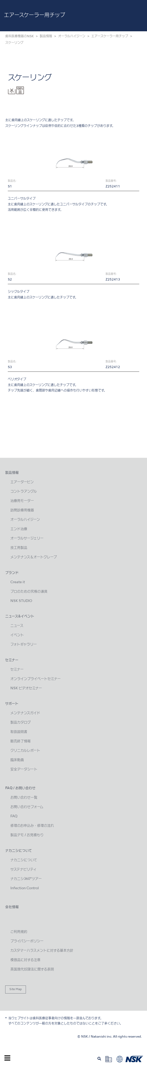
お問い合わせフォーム (26, 807)
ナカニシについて (23, 860)
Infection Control (24, 888)
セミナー (17, 669)
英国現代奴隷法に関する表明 (32, 969)
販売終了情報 (20, 741)
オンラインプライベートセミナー (35, 679)
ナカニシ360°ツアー (26, 879)
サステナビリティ (23, 869)
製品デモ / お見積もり (27, 835)
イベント (17, 635)
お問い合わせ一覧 (23, 797)
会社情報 (12, 907)
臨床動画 (17, 760)
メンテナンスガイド (25, 713)
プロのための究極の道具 (28, 591)
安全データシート (23, 769)
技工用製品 (18, 548)
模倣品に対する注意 (25, 960)
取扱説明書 (18, 732)
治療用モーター (22, 501)
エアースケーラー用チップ (109, 36)
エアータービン (22, 482)
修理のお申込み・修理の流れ (32, 825)
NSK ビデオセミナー (26, 688)
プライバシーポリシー (27, 941)
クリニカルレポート (25, 750)
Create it (17, 582)
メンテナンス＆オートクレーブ (33, 557)
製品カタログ (20, 722)
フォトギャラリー (23, 644)
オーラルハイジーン (71, 36)
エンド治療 (18, 529)
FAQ (13, 816)
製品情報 (46, 36)
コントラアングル (23, 491)
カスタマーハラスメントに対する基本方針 (41, 950)
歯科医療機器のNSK (19, 36)
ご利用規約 (18, 932)
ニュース (16, 626)
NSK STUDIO (21, 601)
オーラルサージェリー (27, 538)
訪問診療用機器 (22, 510)
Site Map (15, 989)
